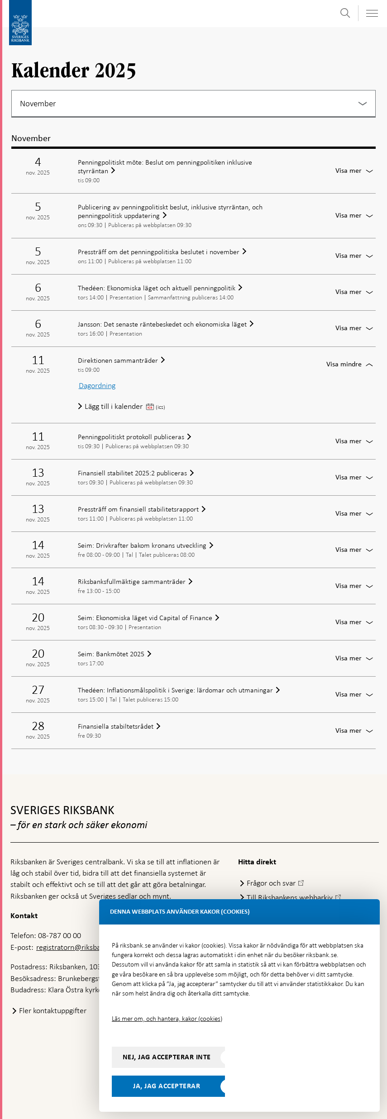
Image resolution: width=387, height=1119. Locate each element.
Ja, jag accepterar (166, 1086)
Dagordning (97, 385)
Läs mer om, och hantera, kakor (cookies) (167, 1019)
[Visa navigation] (371, 13)
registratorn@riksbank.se (76, 947)
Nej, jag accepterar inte (167, 1057)
